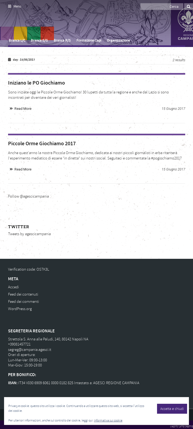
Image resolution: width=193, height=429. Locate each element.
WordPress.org (20, 308)
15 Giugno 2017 (173, 109)
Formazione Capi (89, 40)
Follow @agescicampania (28, 196)
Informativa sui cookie (108, 421)
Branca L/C (17, 40)
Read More (22, 109)
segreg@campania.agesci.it (29, 349)
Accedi (13, 287)
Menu (14, 6)
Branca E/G (39, 40)
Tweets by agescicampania (29, 234)
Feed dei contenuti (23, 294)
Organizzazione (118, 40)
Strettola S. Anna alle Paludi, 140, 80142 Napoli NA (48, 339)
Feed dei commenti (23, 301)
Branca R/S (62, 40)
